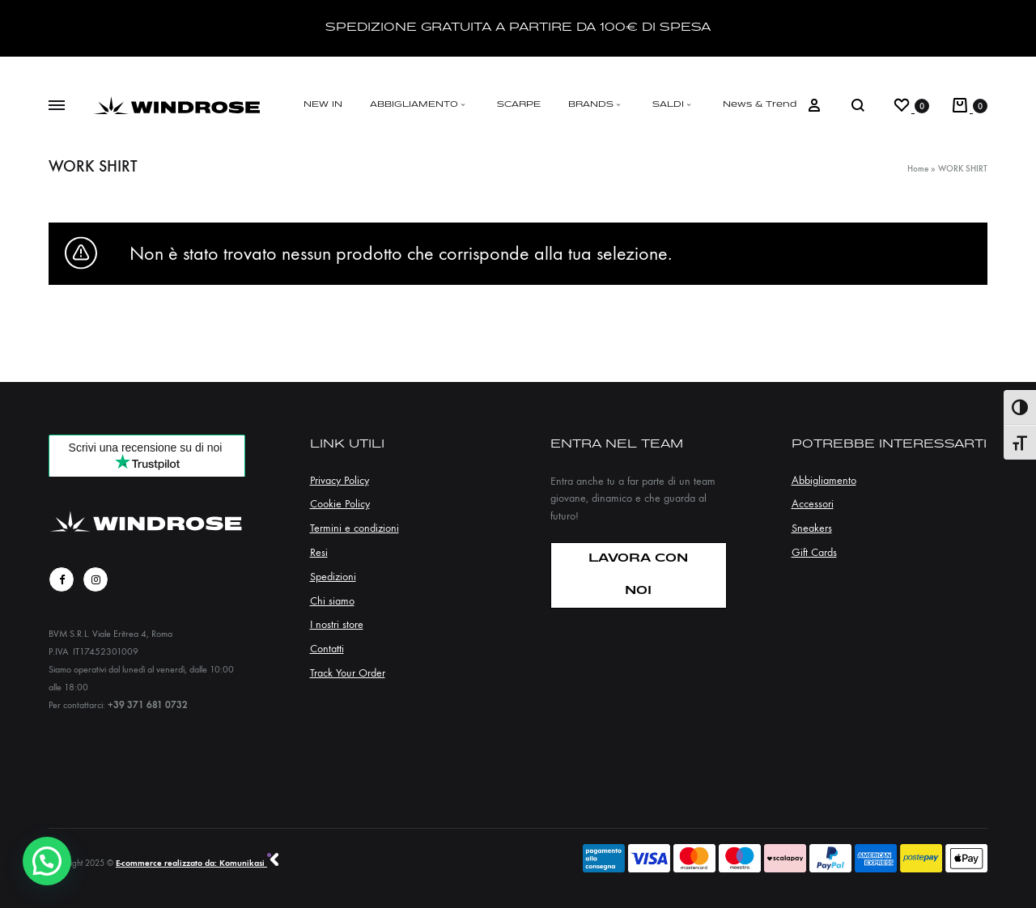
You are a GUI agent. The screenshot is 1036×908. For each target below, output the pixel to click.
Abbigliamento (824, 480)
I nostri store (336, 624)
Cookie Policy (340, 504)
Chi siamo (332, 601)
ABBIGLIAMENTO (419, 104)
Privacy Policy (339, 480)
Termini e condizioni (354, 528)
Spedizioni (333, 576)
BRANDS (596, 104)
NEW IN (323, 104)
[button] (47, 861)
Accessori (813, 504)
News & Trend (759, 104)
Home (917, 168)
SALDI (673, 104)
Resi (319, 552)
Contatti (327, 649)
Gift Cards (814, 552)
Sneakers (812, 528)
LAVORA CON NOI (638, 575)
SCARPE (519, 104)
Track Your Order (347, 673)
